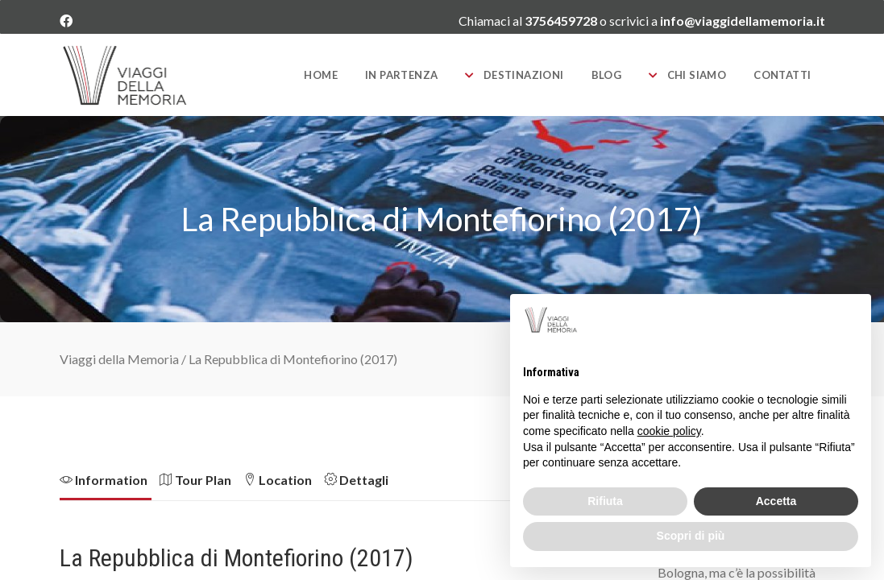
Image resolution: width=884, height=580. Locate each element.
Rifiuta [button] (605, 501)
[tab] (110, 485)
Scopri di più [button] (691, 535)
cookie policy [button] (669, 431)
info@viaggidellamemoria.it (742, 20)
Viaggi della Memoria (119, 359)
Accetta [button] (776, 501)
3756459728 (562, 20)
